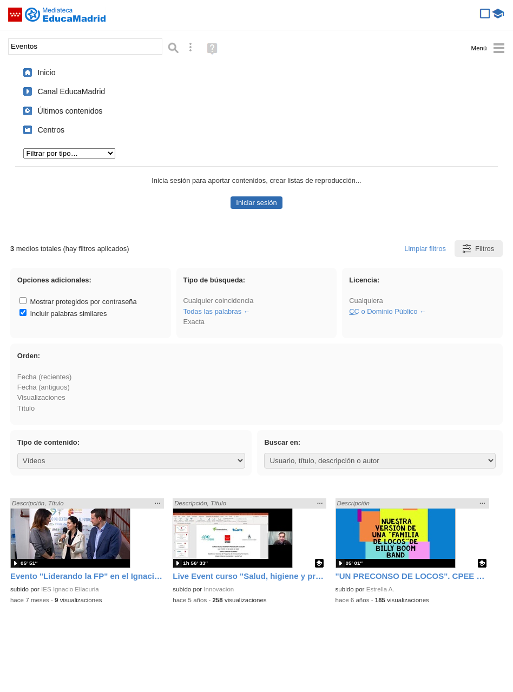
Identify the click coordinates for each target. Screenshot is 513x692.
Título (26, 408)
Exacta (194, 322)
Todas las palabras (212, 311)
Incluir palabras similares (63, 313)
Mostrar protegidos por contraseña (78, 302)
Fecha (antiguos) (43, 387)
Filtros (477, 248)
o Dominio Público (383, 311)
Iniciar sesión (256, 203)
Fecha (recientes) (44, 377)
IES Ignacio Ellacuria (70, 589)
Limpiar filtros (425, 249)
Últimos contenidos (69, 111)
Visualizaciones (41, 397)
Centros (50, 130)
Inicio (46, 72)
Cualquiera (366, 300)
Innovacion (218, 589)
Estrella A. (380, 589)
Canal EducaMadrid (71, 91)
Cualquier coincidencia (218, 300)
